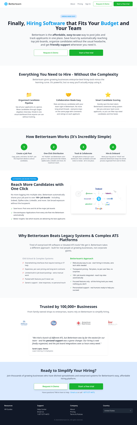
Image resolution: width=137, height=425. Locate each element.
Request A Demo (102, 4)
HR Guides (8, 409)
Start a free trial (123, 4)
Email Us (40, 412)
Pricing (80, 4)
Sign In (88, 4)
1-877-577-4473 (89, 392)
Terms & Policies (76, 414)
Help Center (41, 409)
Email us (74, 392)
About (72, 4)
